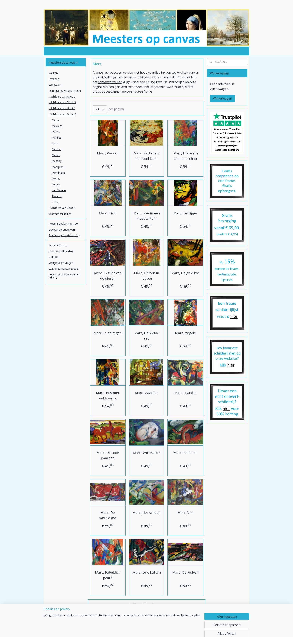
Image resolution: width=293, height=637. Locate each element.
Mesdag (56, 161)
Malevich (57, 126)
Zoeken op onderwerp (62, 229)
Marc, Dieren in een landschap (185, 156)
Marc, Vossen (107, 153)
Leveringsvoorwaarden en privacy (64, 276)
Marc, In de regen (108, 333)
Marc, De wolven (185, 572)
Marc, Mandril (185, 392)
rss (144, 630)
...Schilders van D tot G (62, 102)
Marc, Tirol (107, 213)
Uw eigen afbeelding (61, 251)
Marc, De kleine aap (146, 336)
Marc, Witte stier (146, 452)
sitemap (136, 630)
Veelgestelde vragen (61, 263)
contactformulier (110, 82)
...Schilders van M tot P (62, 114)
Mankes (56, 137)
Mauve (56, 155)
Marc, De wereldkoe (107, 515)
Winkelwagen (222, 98)
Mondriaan (58, 172)
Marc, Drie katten (146, 572)
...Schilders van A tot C (62, 96)
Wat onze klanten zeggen (64, 268)
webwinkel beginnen (158, 630)
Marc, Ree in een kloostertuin (146, 216)
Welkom (54, 73)
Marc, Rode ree (185, 452)
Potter (55, 202)
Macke (56, 120)
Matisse (56, 149)
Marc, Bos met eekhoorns (107, 395)
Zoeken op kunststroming (64, 235)
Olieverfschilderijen (60, 214)
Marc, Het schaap (146, 512)
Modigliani (58, 167)
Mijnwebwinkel (190, 630)
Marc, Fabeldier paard (107, 575)
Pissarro (57, 196)
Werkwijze (55, 84)
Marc (55, 143)
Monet (56, 178)
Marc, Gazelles (146, 392)
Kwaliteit (54, 79)
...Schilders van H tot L (62, 108)
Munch (56, 184)
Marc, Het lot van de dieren (107, 276)
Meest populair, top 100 (63, 223)
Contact (53, 257)
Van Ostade (59, 190)
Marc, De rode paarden (107, 455)
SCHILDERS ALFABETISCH (65, 90)
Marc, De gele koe (185, 273)
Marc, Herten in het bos (146, 276)
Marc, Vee (185, 512)
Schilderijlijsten (58, 245)
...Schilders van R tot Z (62, 208)
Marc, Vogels (185, 333)
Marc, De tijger (185, 213)
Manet (56, 131)
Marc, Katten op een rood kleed (146, 156)
